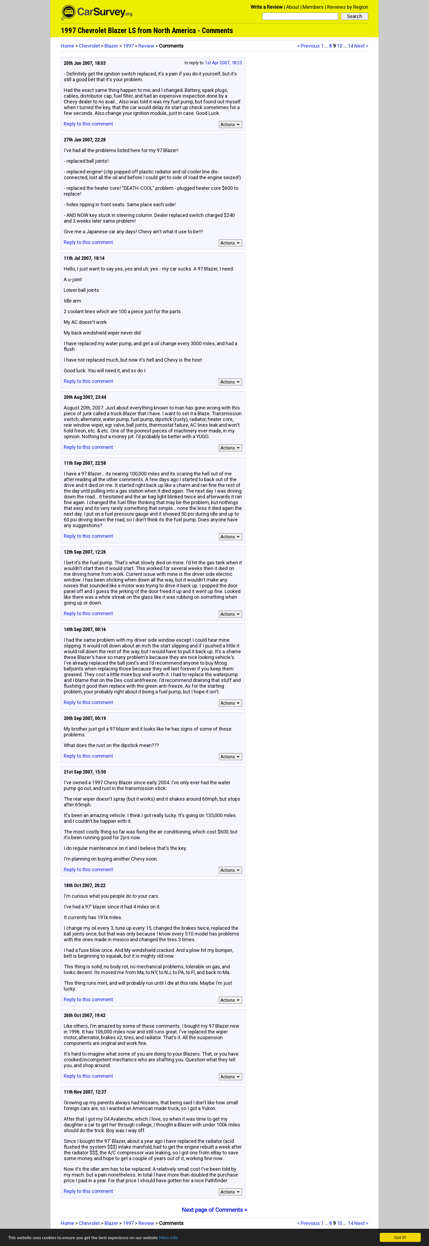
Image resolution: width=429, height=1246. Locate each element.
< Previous (308, 46)
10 (339, 46)
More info (168, 1238)
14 (350, 46)
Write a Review (267, 7)
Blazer (111, 46)
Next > (361, 46)
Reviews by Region (347, 7)
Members (313, 7)
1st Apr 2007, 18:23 (223, 62)
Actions (231, 124)
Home (67, 46)
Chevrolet (89, 46)
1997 (128, 46)
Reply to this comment (88, 124)
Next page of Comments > (214, 1210)
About (292, 7)
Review (146, 46)
